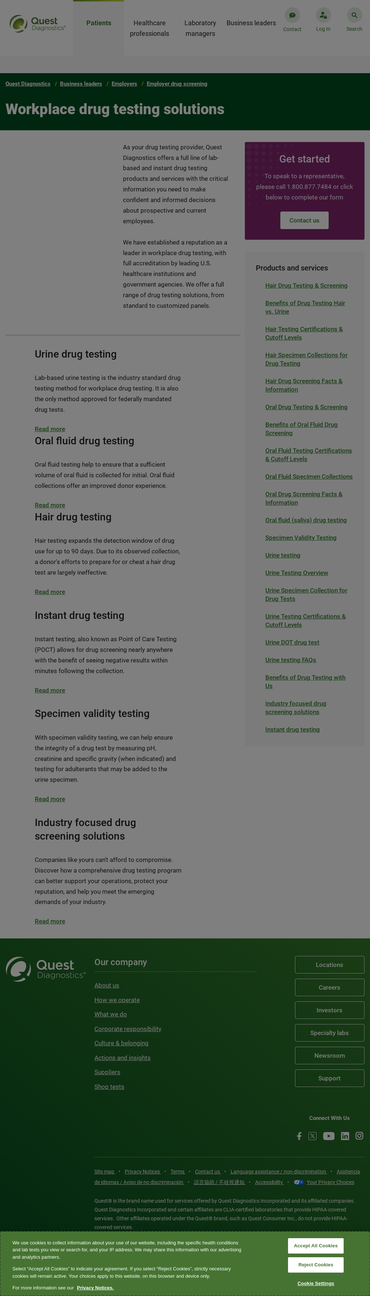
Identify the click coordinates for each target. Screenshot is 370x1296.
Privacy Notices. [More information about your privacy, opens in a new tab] (95, 1288)
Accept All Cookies (316, 1246)
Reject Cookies (315, 1264)
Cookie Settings (316, 1283)
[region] (185, 1263)
